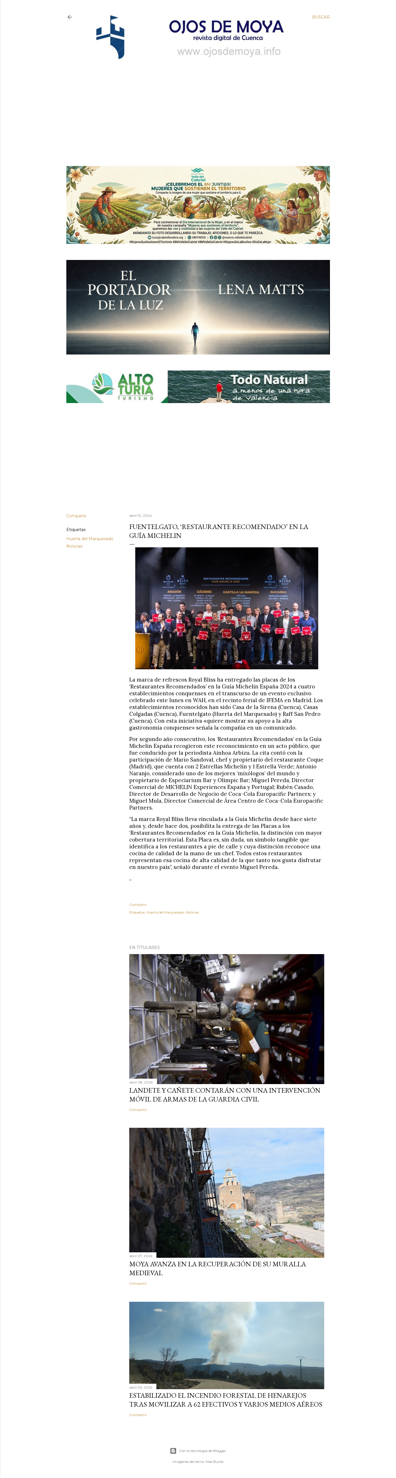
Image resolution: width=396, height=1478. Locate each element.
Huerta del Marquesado (90, 538)
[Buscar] (321, 17)
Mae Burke (214, 1461)
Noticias (74, 546)
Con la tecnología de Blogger (198, 1450)
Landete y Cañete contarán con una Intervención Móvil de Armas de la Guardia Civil (225, 1095)
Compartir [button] (76, 515)
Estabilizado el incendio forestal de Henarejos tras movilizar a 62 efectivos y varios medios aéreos (225, 1400)
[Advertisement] (193, 105)
